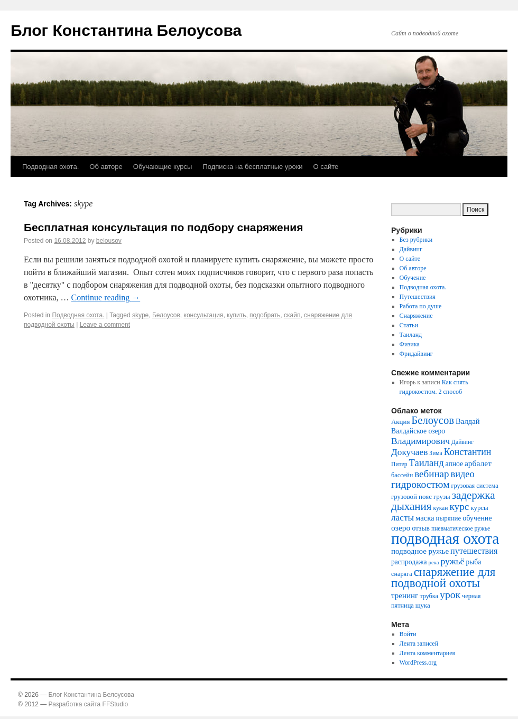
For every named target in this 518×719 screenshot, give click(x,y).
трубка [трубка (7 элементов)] (429, 596)
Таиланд (411, 334)
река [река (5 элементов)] (434, 562)
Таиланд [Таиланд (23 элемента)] (426, 462)
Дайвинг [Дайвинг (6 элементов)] (462, 442)
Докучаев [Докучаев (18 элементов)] (409, 452)
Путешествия (418, 296)
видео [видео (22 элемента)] (462, 474)
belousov (109, 240)
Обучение (413, 277)
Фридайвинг (416, 353)
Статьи (409, 325)
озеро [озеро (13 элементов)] (400, 527)
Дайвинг (411, 249)
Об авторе (106, 167)
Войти (408, 634)
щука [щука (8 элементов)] (422, 605)
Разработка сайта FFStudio (88, 704)
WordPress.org (418, 662)
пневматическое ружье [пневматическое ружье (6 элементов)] (460, 528)
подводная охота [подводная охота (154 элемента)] (445, 538)
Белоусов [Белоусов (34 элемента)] (432, 420)
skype (140, 315)
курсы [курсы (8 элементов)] (479, 508)
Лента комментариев (428, 653)
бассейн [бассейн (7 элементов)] (402, 475)
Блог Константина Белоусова (126, 30)
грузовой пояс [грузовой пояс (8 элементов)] (411, 496)
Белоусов (166, 315)
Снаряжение (416, 315)
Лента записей (419, 643)
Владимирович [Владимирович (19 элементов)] (420, 441)
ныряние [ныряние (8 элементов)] (448, 518)
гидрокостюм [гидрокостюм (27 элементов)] (420, 484)
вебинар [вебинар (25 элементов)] (431, 473)
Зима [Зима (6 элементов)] (435, 453)
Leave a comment (105, 324)
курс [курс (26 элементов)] (459, 506)
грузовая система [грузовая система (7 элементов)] (474, 485)
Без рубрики (416, 239)
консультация (204, 315)
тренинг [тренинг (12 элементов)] (404, 595)
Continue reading (106, 297)
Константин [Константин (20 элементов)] (468, 452)
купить (236, 315)
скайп (292, 315)
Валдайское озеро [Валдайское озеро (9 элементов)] (418, 431)
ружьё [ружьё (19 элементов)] (452, 561)
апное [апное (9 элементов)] (454, 464)
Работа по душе (421, 306)
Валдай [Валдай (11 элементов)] (467, 421)
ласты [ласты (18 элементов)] (402, 518)
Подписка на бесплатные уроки (252, 167)
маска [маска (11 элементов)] (424, 518)
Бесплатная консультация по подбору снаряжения (163, 227)
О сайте (326, 167)
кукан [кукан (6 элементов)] (440, 508)
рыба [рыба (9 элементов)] (473, 562)
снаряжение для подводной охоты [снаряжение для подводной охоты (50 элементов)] (443, 577)
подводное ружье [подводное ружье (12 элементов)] (420, 551)
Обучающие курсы (162, 167)
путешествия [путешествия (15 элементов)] (473, 551)
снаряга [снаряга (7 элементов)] (401, 574)
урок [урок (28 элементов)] (450, 594)
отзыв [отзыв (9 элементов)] (421, 528)
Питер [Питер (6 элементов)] (399, 464)
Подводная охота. (50, 167)
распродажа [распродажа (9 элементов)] (409, 562)
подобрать (264, 315)
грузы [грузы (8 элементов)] (441, 496)
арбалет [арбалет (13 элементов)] (478, 463)
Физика (410, 344)
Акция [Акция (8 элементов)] (400, 421)
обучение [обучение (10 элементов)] (477, 518)
